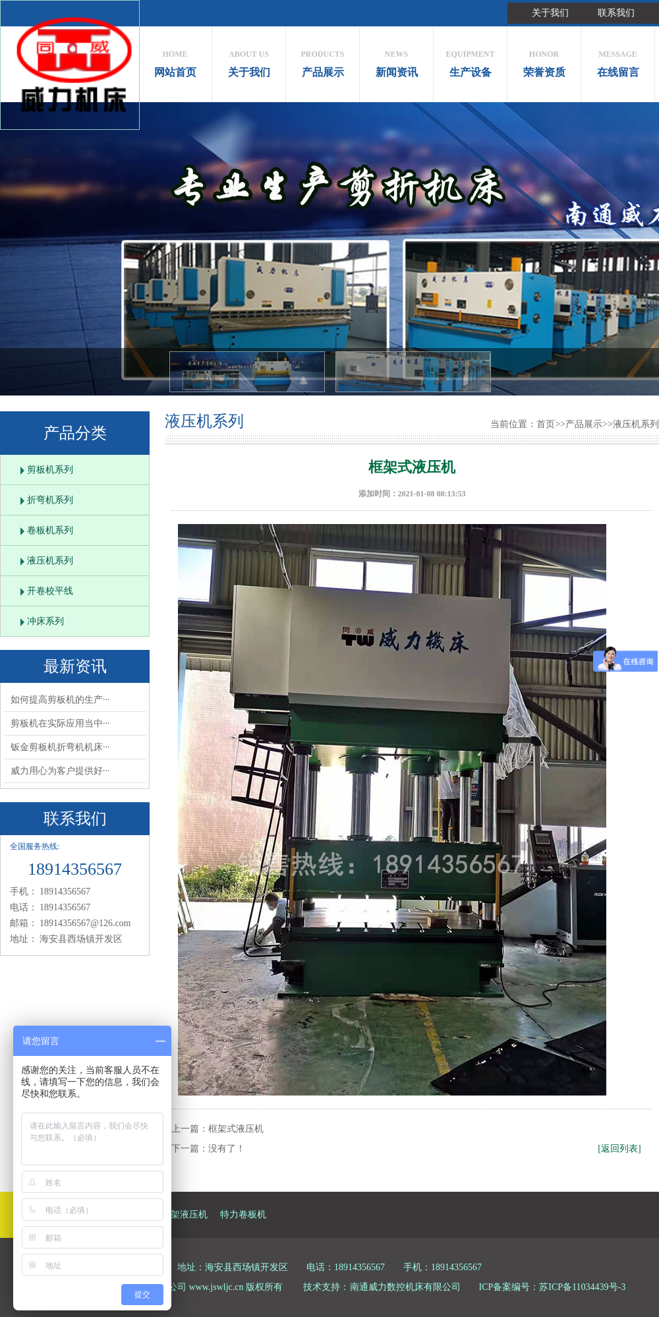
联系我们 (616, 13)
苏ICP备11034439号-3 (582, 1287)
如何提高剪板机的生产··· (60, 700)
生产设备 (470, 60)
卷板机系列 (50, 530)
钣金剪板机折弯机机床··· (60, 747)
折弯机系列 (50, 500)
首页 (545, 424)
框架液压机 (184, 1214)
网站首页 (175, 60)
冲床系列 (45, 621)
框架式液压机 (236, 1129)
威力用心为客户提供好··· (60, 771)
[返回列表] (619, 1149)
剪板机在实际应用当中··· (60, 723)
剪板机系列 (50, 470)
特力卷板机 (243, 1214)
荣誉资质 (544, 60)
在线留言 (617, 60)
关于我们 (550, 13)
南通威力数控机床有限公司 (405, 1287)
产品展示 (322, 60)
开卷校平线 (50, 591)
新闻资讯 (396, 60)
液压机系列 (50, 561)
